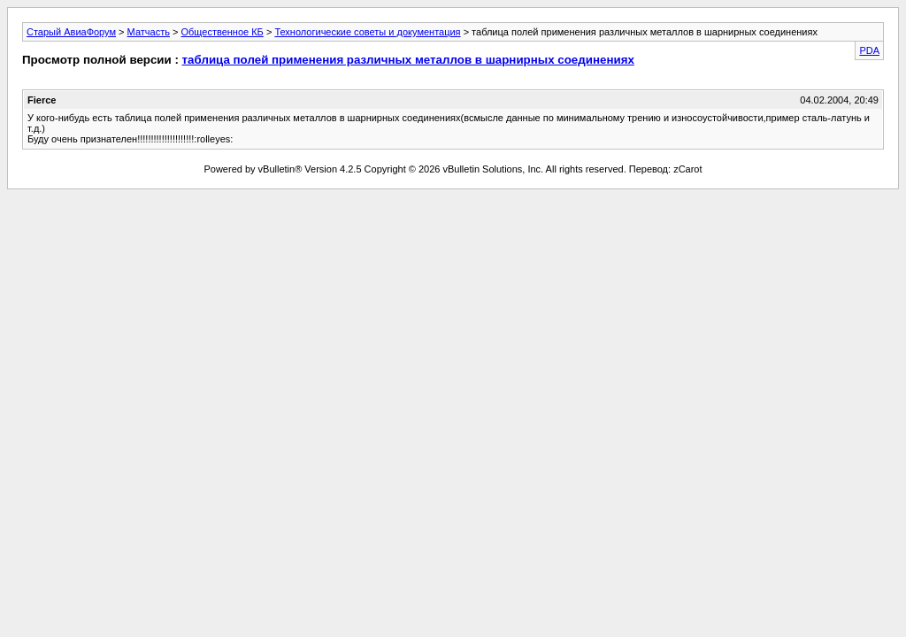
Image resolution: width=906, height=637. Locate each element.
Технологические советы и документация (367, 32)
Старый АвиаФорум (71, 32)
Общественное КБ (221, 32)
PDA (869, 50)
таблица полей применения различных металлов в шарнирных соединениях (408, 59)
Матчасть (148, 32)
